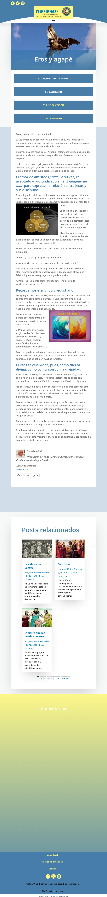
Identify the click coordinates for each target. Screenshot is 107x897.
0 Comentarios (53, 118)
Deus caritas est (55, 105)
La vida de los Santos (33, 565)
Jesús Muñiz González (38, 572)
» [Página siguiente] (58, 678)
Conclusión (64, 564)
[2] (45, 346)
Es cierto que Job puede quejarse (35, 634)
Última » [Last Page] (65, 678)
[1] (53, 243)
